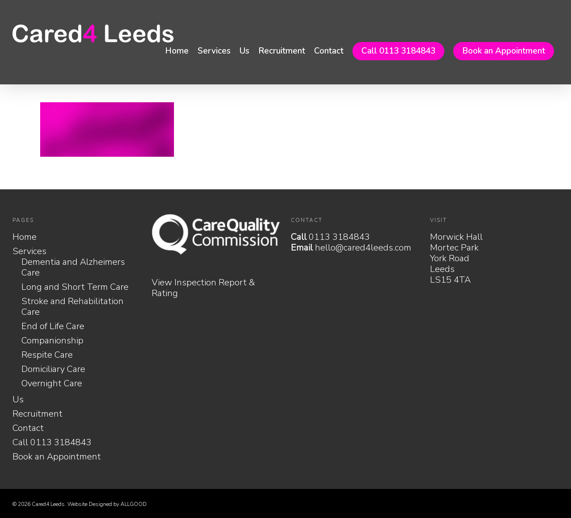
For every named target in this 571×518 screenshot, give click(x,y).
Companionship (52, 340)
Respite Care (47, 355)
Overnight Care (51, 383)
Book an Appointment (503, 51)
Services (214, 51)
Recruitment (281, 51)
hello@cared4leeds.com (363, 248)
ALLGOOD (133, 504)
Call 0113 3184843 (398, 51)
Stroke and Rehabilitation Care (72, 306)
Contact (328, 51)
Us (244, 51)
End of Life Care (52, 326)
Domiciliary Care (53, 369)
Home (177, 51)
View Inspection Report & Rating (203, 287)
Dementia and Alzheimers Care (73, 267)
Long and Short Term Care (74, 287)
